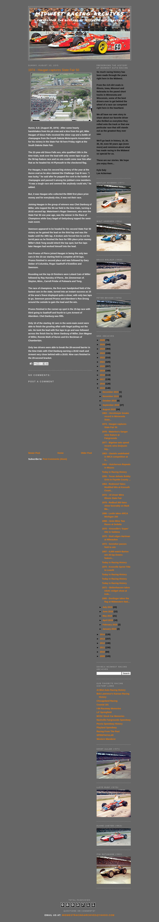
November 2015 (110, 396)
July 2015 (107, 607)
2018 (102, 375)
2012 (102, 643)
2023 (102, 353)
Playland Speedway (107, 727)
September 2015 (111, 405)
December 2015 (110, 392)
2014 (102, 634)
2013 (102, 639)
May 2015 (107, 616)
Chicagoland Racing (107, 701)
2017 (102, 379)
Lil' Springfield (104, 712)
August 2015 (109, 409)
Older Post (86, 453)
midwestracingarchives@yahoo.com (88, 915)
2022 (102, 357)
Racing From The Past (108, 731)
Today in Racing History (114, 472)
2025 (102, 344)
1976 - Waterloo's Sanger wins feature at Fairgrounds (115, 434)
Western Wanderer (106, 739)
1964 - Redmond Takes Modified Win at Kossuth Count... (116, 487)
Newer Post (34, 453)
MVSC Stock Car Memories (110, 716)
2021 (102, 362)
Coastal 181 (103, 704)
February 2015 (110, 624)
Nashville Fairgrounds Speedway (114, 720)
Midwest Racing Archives (79, 13)
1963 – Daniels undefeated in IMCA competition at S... (115, 456)
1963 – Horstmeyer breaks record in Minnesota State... (115, 416)
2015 (102, 388)
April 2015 (108, 620)
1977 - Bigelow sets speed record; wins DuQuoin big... (115, 445)
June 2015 (108, 611)
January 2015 (109, 629)
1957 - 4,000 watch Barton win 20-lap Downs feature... (115, 554)
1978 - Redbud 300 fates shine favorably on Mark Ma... (115, 505)
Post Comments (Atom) (55, 459)
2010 (102, 652)
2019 (102, 370)
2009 (102, 656)
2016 (102, 383)
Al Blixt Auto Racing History (111, 690)
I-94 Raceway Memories (109, 708)
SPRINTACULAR (105, 735)
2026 (102, 340)
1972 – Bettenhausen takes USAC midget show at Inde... (116, 590)
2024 (102, 349)
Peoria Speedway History (110, 724)
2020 (102, 366)
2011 (102, 647)
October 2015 (109, 400)
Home (60, 453)
